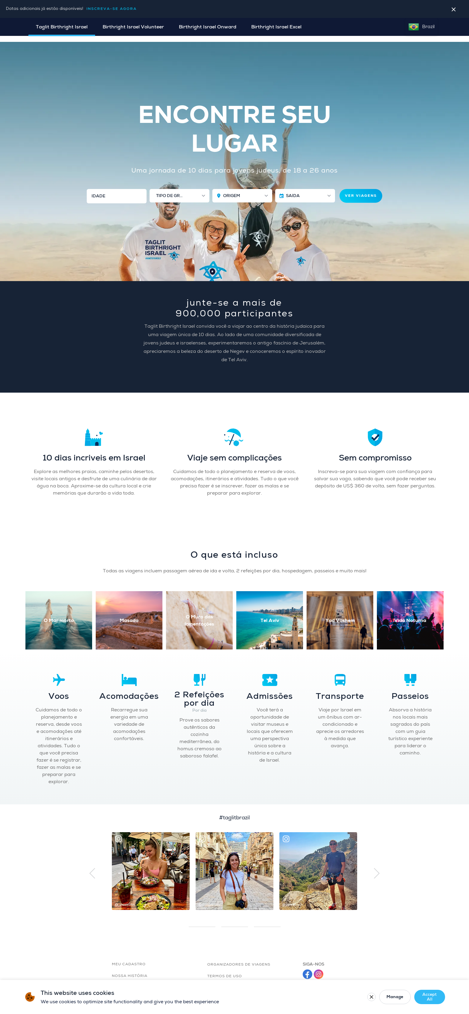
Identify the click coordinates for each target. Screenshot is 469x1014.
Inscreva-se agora (111, 9)
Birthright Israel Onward (207, 27)
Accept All (409, 996)
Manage (371, 996)
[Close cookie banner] (438, 997)
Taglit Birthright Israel (62, 27)
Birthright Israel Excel (276, 27)
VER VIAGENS (361, 189)
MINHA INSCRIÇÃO (412, 47)
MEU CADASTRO (129, 958)
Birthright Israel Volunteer (133, 27)
